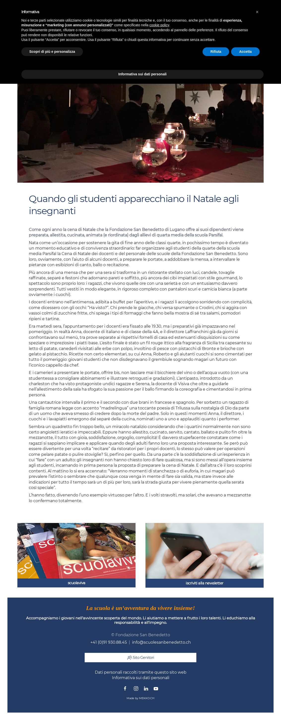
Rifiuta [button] (216, 52)
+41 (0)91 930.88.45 (108, 642)
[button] (257, 12)
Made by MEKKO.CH (140, 698)
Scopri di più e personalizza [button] (52, 52)
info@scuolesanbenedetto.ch (161, 642)
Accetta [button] (245, 52)
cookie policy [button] (159, 25)
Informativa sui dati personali (140, 677)
